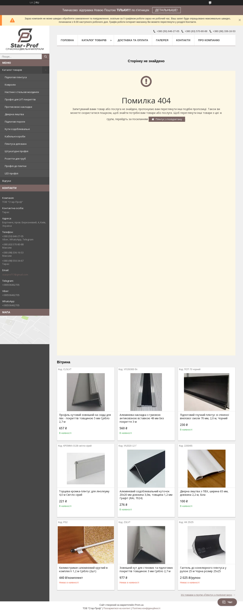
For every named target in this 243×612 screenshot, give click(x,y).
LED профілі (11, 173)
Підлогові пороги (15, 121)
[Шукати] (45, 56)
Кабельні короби (15, 136)
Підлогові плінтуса (16, 77)
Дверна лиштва (14, 114)
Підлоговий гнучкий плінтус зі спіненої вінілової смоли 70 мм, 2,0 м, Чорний (204, 416)
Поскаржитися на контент (116, 608)
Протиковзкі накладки (18, 107)
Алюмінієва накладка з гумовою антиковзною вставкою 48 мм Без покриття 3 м (142, 418)
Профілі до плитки (15, 166)
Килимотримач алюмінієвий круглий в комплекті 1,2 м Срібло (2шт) (83, 569)
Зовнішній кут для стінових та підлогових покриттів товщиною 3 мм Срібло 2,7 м (146, 569)
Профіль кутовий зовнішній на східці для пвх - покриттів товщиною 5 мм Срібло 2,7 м (85, 418)
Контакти (183, 40)
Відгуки (6, 180)
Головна (67, 40)
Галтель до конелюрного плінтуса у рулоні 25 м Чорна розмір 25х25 (203, 569)
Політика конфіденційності (146, 608)
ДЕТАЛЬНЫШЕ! (166, 10)
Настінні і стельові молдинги (22, 92)
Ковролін (10, 84)
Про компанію (209, 40)
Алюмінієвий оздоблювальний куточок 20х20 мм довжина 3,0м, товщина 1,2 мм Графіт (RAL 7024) (146, 495)
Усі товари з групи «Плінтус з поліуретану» (206, 594)
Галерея (162, 40)
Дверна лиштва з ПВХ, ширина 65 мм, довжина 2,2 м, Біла (204, 493)
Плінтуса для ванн (16, 144)
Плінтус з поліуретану (169, 119)
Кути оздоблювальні (17, 129)
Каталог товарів (12, 70)
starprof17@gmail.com (15, 274)
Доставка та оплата (133, 40)
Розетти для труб (15, 158)
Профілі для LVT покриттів (20, 99)
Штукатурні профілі (16, 151)
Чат (227, 602)
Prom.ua (139, 605)
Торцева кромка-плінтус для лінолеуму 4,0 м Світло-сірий (84, 493)
